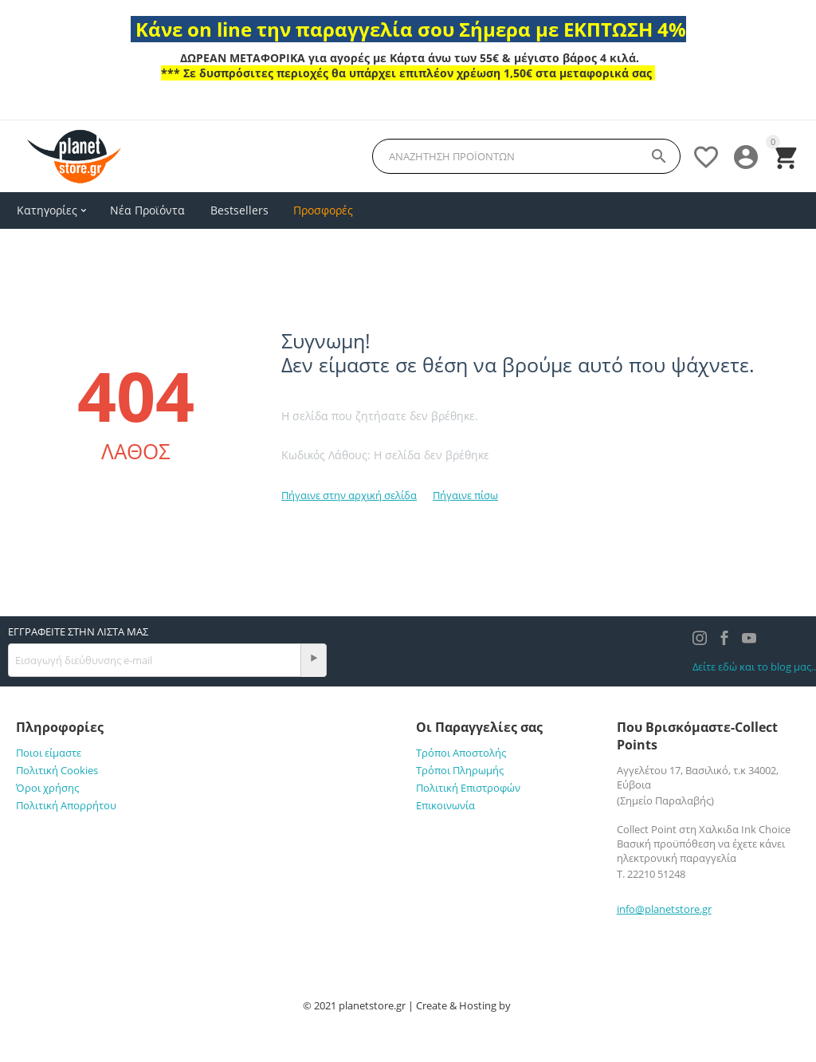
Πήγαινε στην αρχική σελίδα (349, 495)
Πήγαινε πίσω (465, 495)
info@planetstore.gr (664, 909)
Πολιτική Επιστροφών (468, 788)
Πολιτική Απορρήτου (66, 805)
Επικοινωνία (445, 805)
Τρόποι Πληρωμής (460, 770)
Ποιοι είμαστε (48, 752)
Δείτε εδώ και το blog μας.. (754, 666)
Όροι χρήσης (47, 788)
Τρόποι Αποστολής (461, 752)
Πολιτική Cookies (57, 770)
